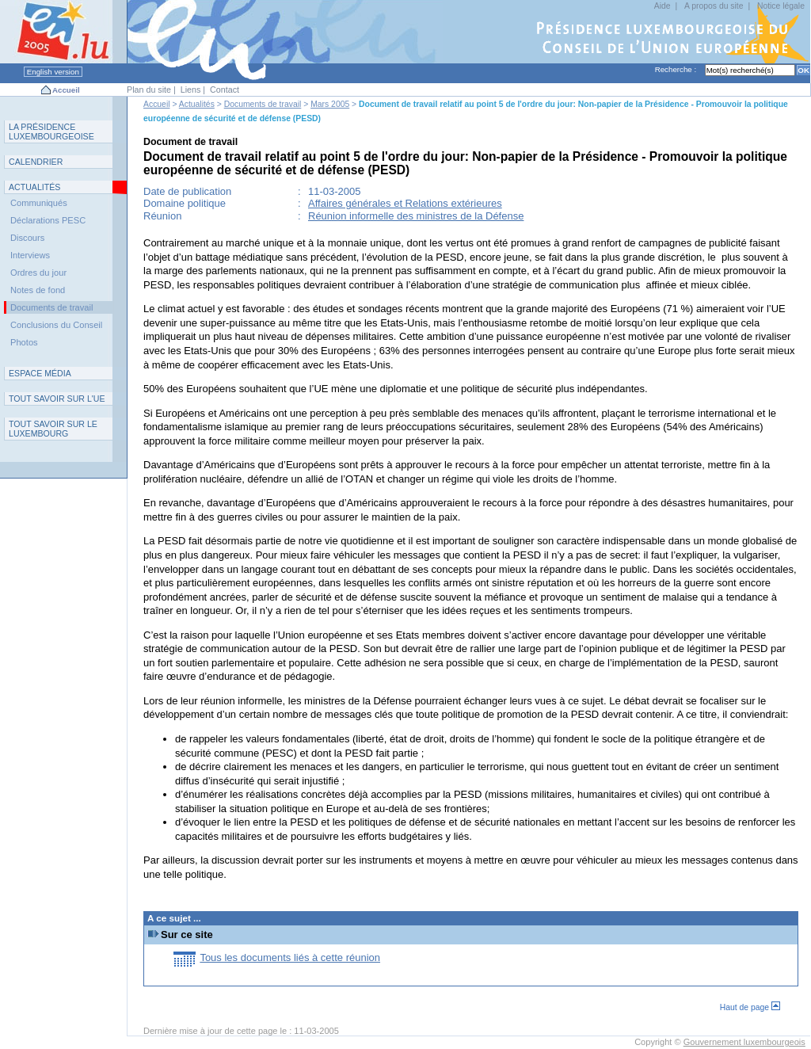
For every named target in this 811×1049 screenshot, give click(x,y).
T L (53, 428)
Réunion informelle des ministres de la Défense (416, 216)
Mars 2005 (329, 104)
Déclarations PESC (48, 220)
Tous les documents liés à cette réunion (290, 957)
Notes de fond (37, 290)
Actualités (197, 104)
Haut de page (750, 1007)
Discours (27, 237)
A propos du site (714, 6)
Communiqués (38, 203)
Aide (662, 6)
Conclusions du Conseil (56, 325)
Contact (224, 89)
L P (51, 131)
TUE (57, 398)
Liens (191, 89)
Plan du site (149, 89)
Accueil (66, 90)
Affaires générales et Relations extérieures (405, 203)
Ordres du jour (38, 272)
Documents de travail (263, 104)
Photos (24, 342)
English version (53, 71)
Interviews (30, 255)
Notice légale (781, 6)
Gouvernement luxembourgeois (744, 1042)
